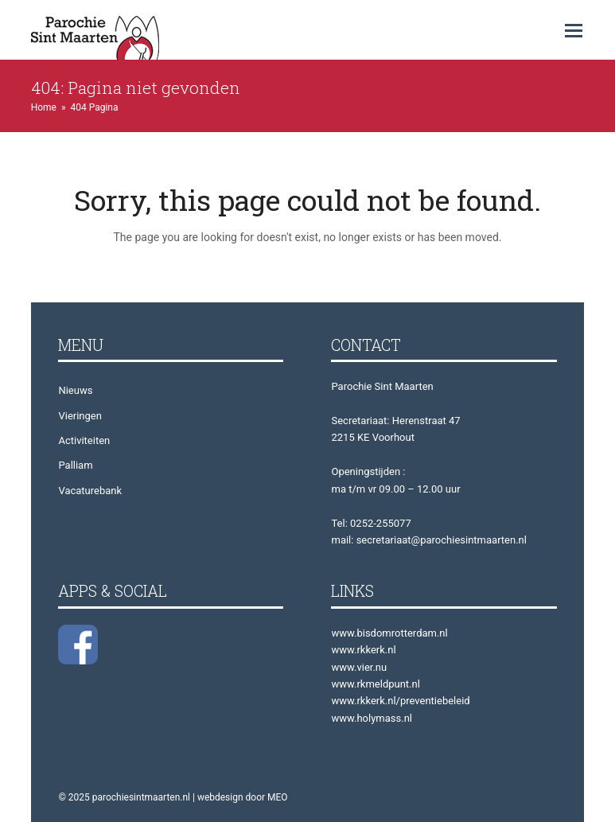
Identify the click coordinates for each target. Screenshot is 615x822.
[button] (573, 31)
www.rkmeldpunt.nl (375, 684)
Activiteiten (84, 440)
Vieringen (79, 416)
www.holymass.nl (371, 718)
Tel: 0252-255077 (371, 523)
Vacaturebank (90, 491)
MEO (277, 797)
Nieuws (75, 390)
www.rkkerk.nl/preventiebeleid (400, 701)
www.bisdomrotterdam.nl (389, 633)
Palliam (75, 465)
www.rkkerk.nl (363, 650)
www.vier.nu (359, 667)
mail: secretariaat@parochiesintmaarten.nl (428, 540)
